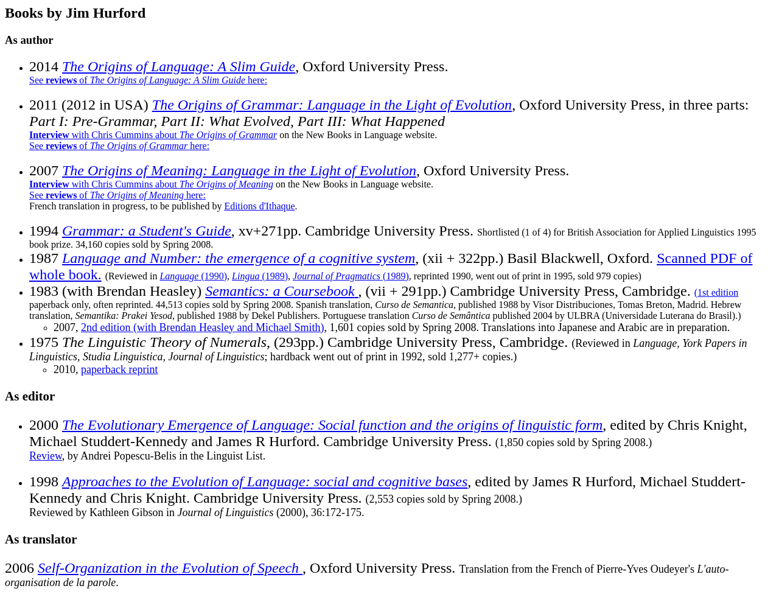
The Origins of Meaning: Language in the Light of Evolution (239, 170)
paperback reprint (119, 369)
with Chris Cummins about (153, 135)
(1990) (193, 276)
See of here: (148, 80)
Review (45, 456)
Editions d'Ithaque (259, 206)
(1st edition (716, 292)
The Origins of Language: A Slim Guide (178, 66)
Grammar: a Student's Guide (146, 231)
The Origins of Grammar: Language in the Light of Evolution (332, 105)
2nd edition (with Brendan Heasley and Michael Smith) (202, 327)
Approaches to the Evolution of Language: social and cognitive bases (264, 481)
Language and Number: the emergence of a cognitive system (238, 258)
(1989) (260, 276)
